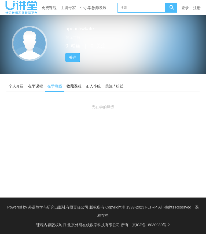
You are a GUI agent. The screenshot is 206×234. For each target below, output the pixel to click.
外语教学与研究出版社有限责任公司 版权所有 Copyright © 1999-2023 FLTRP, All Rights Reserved (109, 207)
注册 (197, 8)
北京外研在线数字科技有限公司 (94, 224)
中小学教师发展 (93, 8)
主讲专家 (68, 8)
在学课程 (35, 86)
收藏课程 (74, 86)
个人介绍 (16, 86)
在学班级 (54, 86)
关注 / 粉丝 (114, 86)
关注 (72, 57)
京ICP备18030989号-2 (151, 224)
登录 (185, 8)
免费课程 (49, 8)
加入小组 (93, 86)
